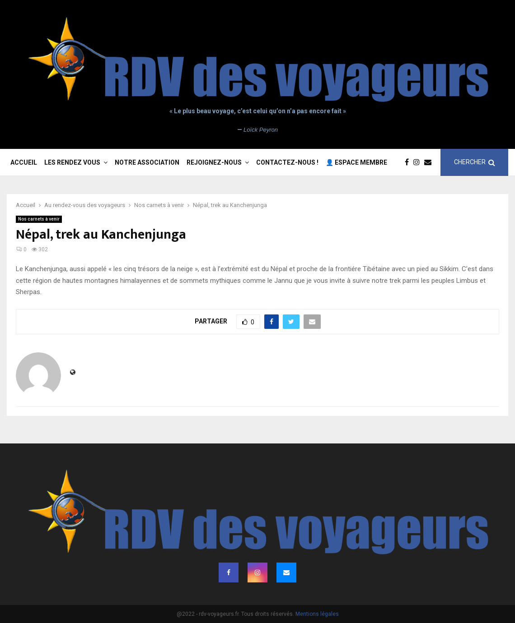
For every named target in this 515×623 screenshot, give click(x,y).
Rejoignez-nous (214, 162)
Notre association (147, 162)
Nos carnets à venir (39, 219)
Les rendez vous (72, 162)
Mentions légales (317, 614)
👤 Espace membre (356, 162)
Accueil (23, 162)
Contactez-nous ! (287, 162)
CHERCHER (474, 162)
